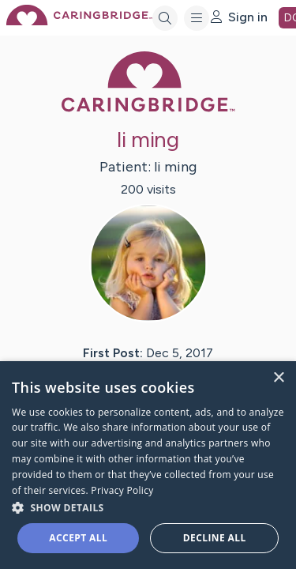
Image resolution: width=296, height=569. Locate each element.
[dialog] (148, 465)
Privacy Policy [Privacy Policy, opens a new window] (122, 490)
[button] (148, 507)
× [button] (278, 378)
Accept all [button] (78, 538)
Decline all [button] (214, 538)
